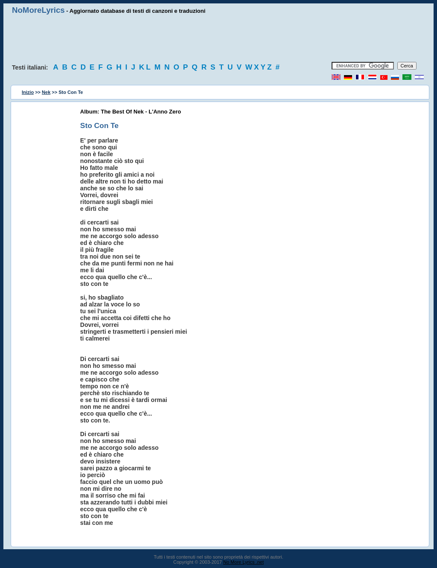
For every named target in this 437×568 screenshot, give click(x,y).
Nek (46, 92)
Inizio (28, 92)
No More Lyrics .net (243, 562)
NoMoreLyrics (38, 10)
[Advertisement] (218, 38)
